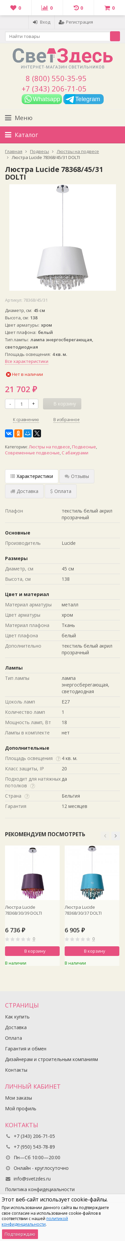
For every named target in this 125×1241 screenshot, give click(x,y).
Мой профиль (20, 1108)
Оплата (13, 1038)
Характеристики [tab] (31, 476)
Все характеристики (26, 361)
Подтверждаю (20, 1234)
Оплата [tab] (60, 491)
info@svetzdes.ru (32, 1178)
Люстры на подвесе (49, 447)
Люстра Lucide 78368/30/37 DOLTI (83, 910)
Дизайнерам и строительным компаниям (51, 1059)
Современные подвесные (32, 453)
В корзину (31, 951)
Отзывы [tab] (77, 476)
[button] (105, 836)
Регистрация (76, 22)
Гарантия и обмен (25, 1048)
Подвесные (84, 447)
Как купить (17, 1016)
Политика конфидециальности (40, 1189)
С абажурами (75, 453)
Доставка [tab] (24, 491)
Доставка (16, 1027)
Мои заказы (18, 1098)
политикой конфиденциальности (35, 1221)
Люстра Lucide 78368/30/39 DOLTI (23, 910)
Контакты (16, 1070)
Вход (41, 22)
